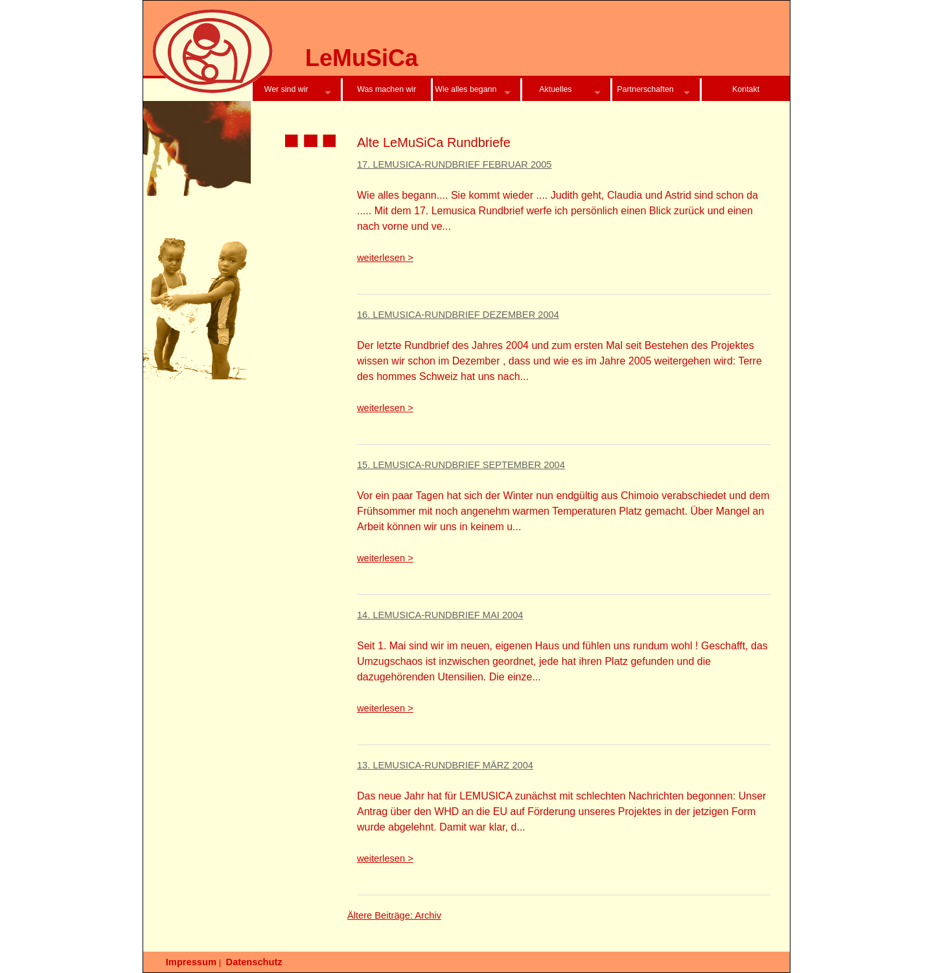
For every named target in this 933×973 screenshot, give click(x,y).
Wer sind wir (286, 89)
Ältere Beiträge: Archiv (394, 915)
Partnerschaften (645, 89)
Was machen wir (386, 89)
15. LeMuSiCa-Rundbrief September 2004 (461, 465)
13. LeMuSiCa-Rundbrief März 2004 (445, 765)
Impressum (191, 962)
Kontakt (745, 89)
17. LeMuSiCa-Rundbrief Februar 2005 (454, 164)
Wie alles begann (465, 89)
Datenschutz (254, 962)
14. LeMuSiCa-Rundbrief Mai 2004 (440, 615)
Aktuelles (555, 89)
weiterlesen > (385, 257)
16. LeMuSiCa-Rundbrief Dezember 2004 (458, 314)
